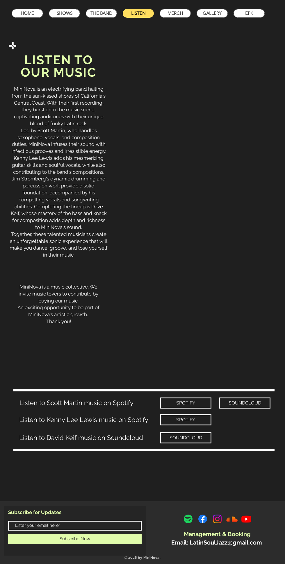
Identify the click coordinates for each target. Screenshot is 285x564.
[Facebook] (203, 519)
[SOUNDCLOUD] (244, 403)
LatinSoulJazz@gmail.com (226, 542)
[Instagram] (217, 519)
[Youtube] (246, 519)
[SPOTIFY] (185, 403)
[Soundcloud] (232, 519)
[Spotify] (188, 519)
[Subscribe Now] (75, 539)
